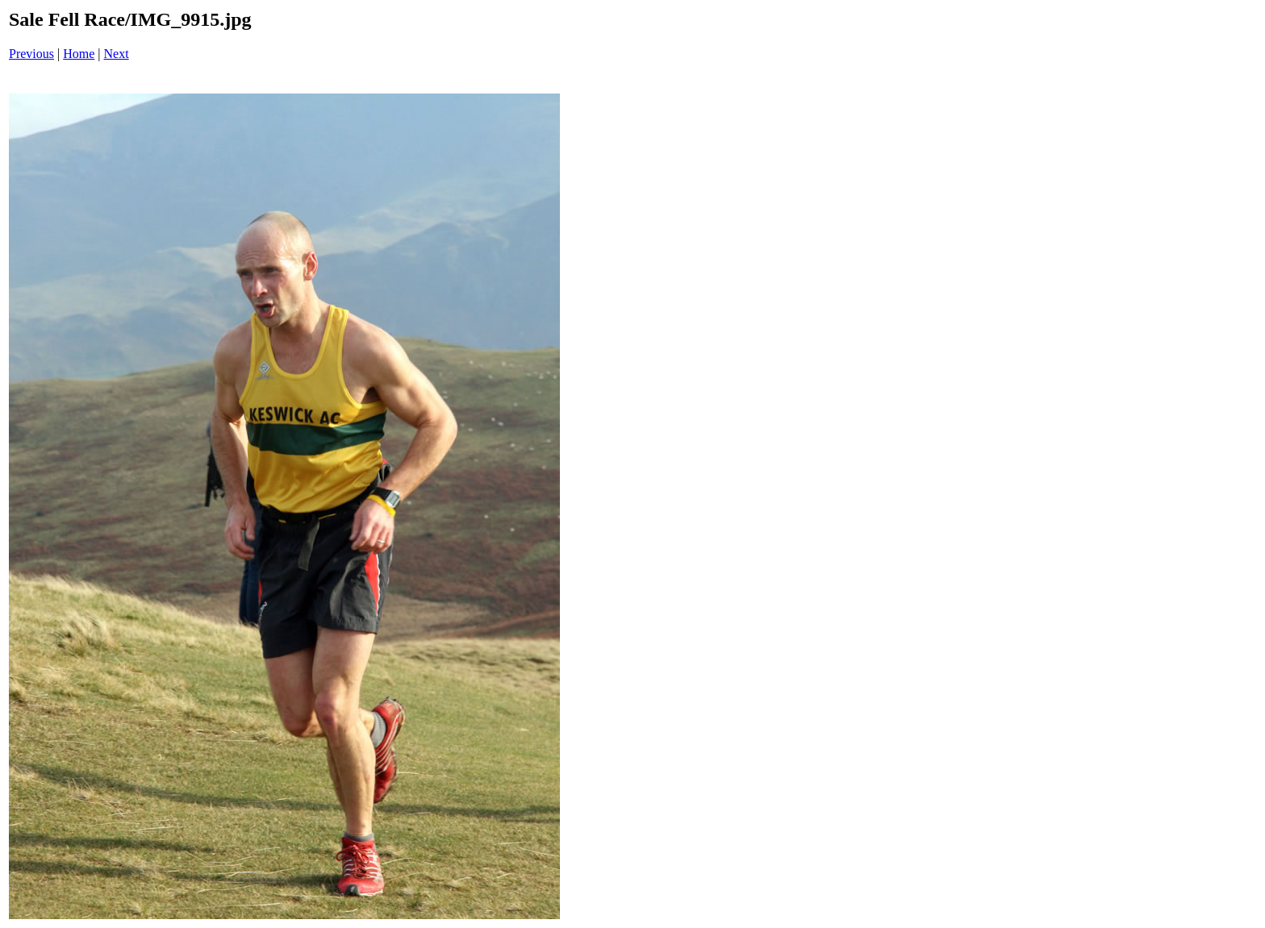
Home (78, 53)
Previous (31, 53)
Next (116, 53)
